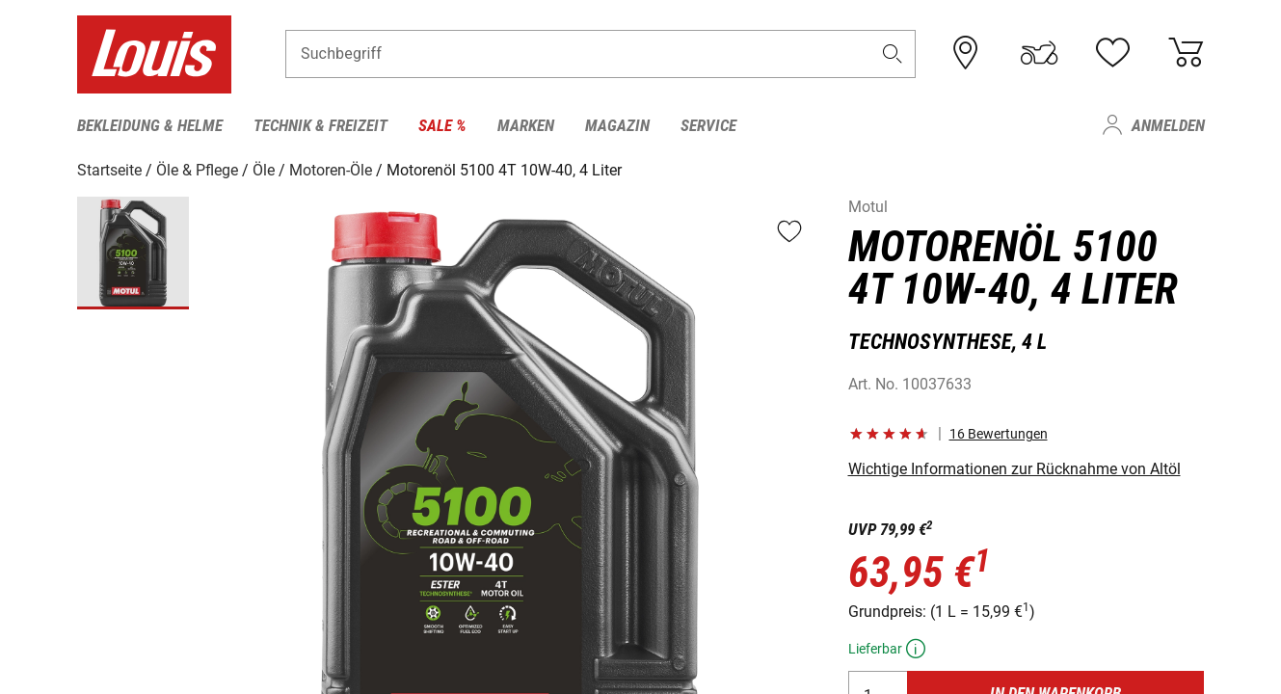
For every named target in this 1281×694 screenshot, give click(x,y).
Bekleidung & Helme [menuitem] (150, 125)
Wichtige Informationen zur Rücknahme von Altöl (1014, 469)
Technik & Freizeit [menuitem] (320, 125)
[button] (891, 54)
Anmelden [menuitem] (1168, 125)
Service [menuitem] (708, 125)
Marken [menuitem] (525, 125)
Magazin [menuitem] (617, 125)
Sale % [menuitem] (442, 125)
